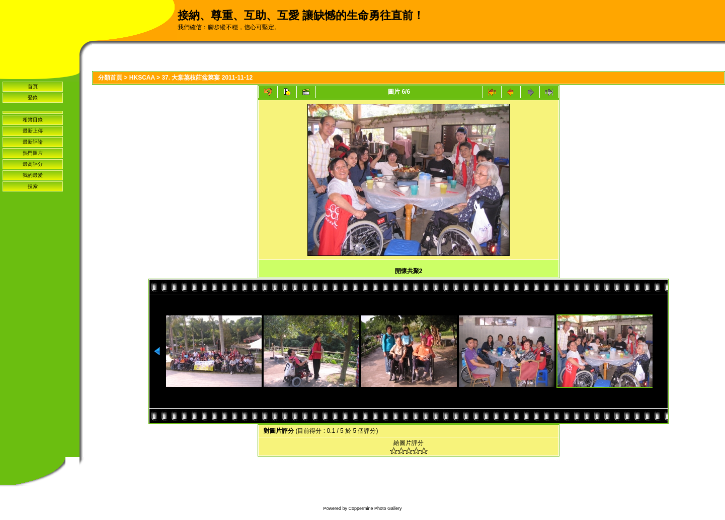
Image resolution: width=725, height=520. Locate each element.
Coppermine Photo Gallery (374, 508)
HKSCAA (142, 77)
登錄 (33, 97)
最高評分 (33, 164)
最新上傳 (33, 131)
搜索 (33, 186)
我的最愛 (33, 175)
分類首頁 (110, 77)
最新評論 (33, 142)
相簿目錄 (33, 119)
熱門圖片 (33, 153)
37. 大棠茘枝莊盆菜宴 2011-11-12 (207, 77)
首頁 (33, 86)
